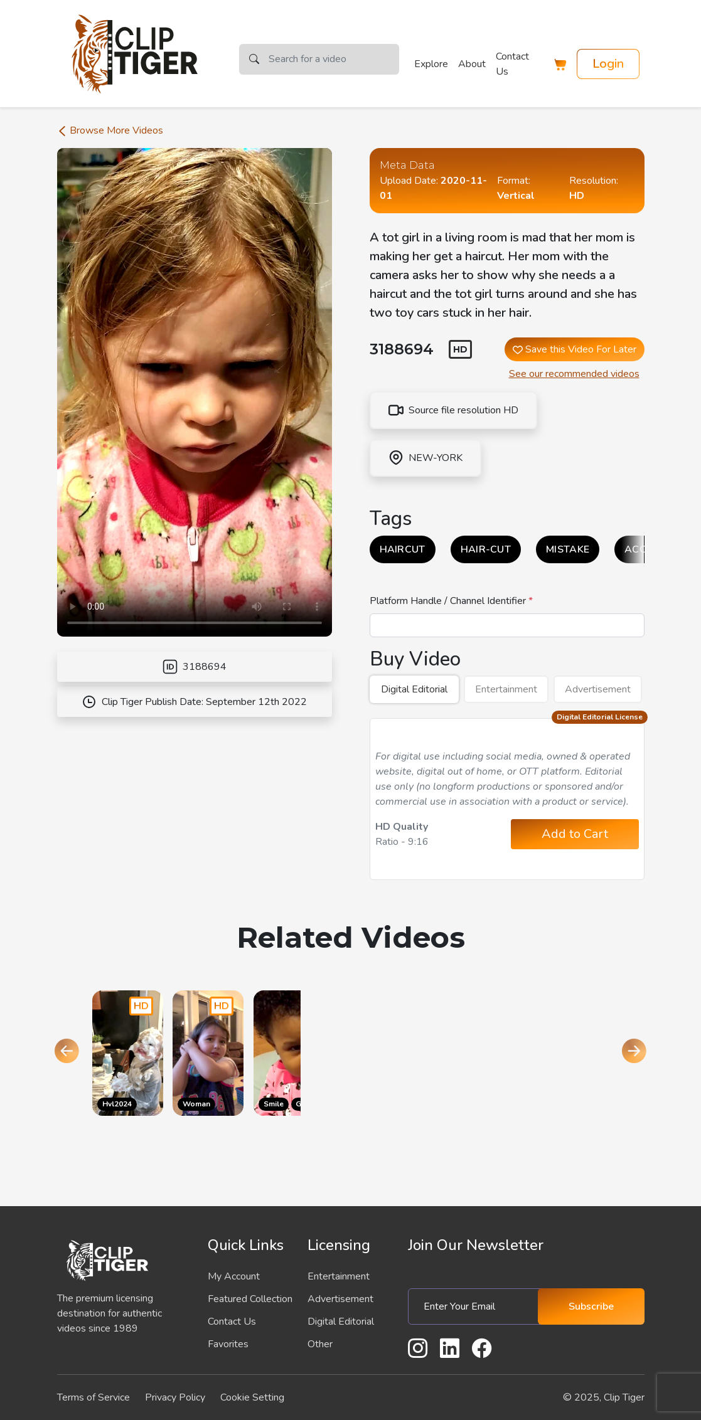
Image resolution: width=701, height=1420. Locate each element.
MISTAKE (567, 549)
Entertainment (506, 689)
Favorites (228, 1344)
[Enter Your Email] (477, 1306)
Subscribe (591, 1306)
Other (320, 1344)
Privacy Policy (175, 1397)
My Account (234, 1276)
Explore (431, 64)
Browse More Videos (110, 130)
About (472, 64)
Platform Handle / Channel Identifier (449, 601)
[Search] (334, 59)
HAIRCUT (402, 549)
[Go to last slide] (67, 1053)
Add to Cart (575, 833)
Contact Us (512, 64)
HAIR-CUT (486, 549)
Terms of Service (93, 1397)
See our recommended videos (574, 374)
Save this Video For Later (574, 349)
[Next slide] (634, 1053)
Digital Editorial (414, 689)
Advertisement (598, 689)
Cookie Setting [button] (252, 1397)
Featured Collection (250, 1299)
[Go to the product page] (127, 1053)
